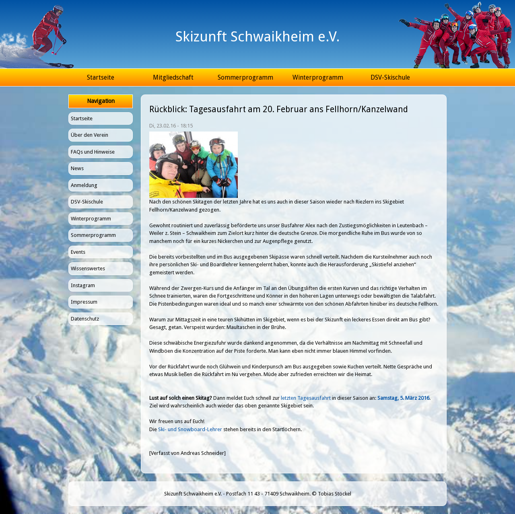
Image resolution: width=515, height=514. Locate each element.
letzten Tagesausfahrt (306, 398)
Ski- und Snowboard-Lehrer (190, 429)
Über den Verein (89, 135)
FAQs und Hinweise (93, 152)
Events (78, 252)
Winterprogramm (318, 77)
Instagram (83, 285)
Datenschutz (85, 319)
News (77, 168)
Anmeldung (84, 185)
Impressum (84, 302)
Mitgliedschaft (173, 77)
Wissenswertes (88, 268)
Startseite (100, 77)
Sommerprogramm (245, 77)
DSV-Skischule (390, 77)
